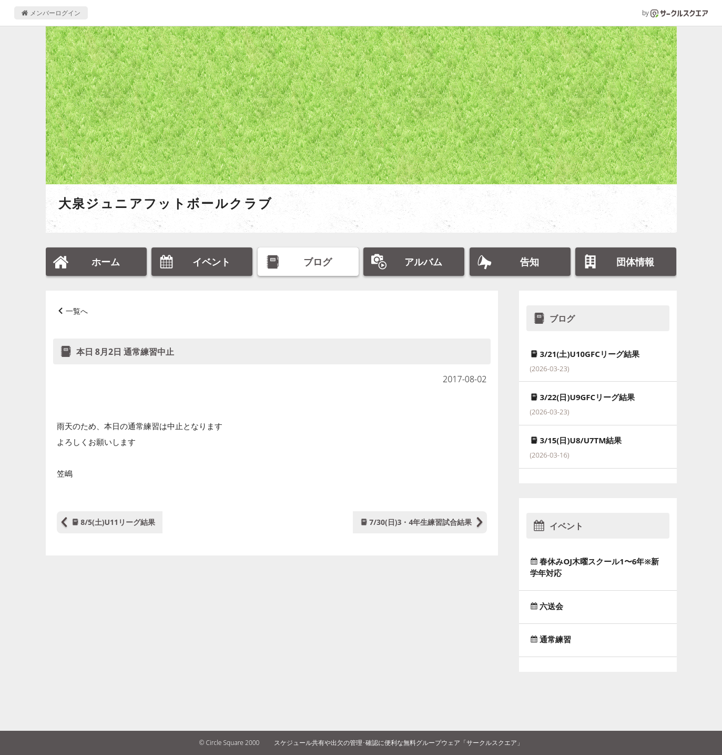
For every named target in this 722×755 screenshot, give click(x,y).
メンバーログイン (51, 12)
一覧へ (77, 311)
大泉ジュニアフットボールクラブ (165, 203)
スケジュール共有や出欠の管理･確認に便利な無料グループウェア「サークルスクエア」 (398, 742)
